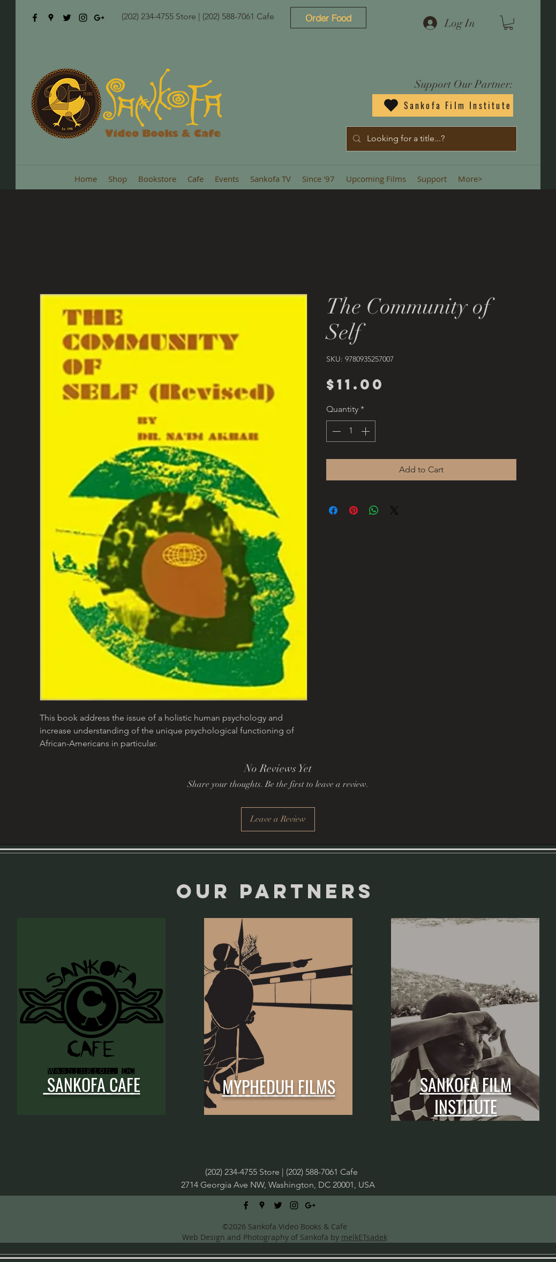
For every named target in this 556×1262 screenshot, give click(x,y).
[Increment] (366, 431)
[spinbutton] (351, 431)
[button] (508, 23)
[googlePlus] (99, 17)
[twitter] (67, 17)
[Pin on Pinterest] (353, 510)
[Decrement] (335, 431)
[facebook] (34, 17)
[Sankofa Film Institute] (442, 105)
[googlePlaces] (51, 17)
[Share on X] (394, 510)
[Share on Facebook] (333, 510)
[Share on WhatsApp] (373, 510)
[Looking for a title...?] (430, 139)
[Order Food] (328, 17)
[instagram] (83, 17)
